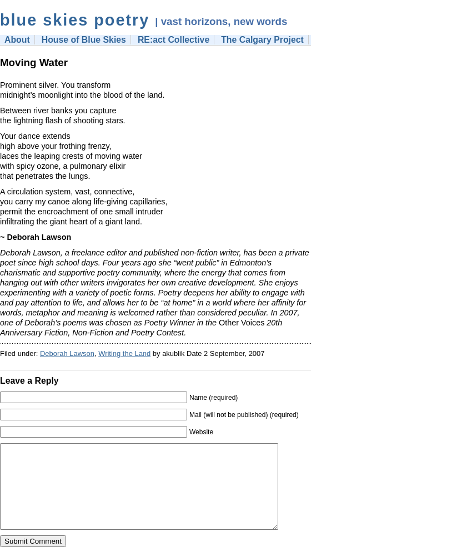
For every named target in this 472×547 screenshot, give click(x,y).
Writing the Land (124, 353)
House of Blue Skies (84, 39)
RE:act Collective (173, 39)
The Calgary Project (262, 39)
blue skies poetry (74, 20)
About (17, 39)
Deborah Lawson (67, 353)
